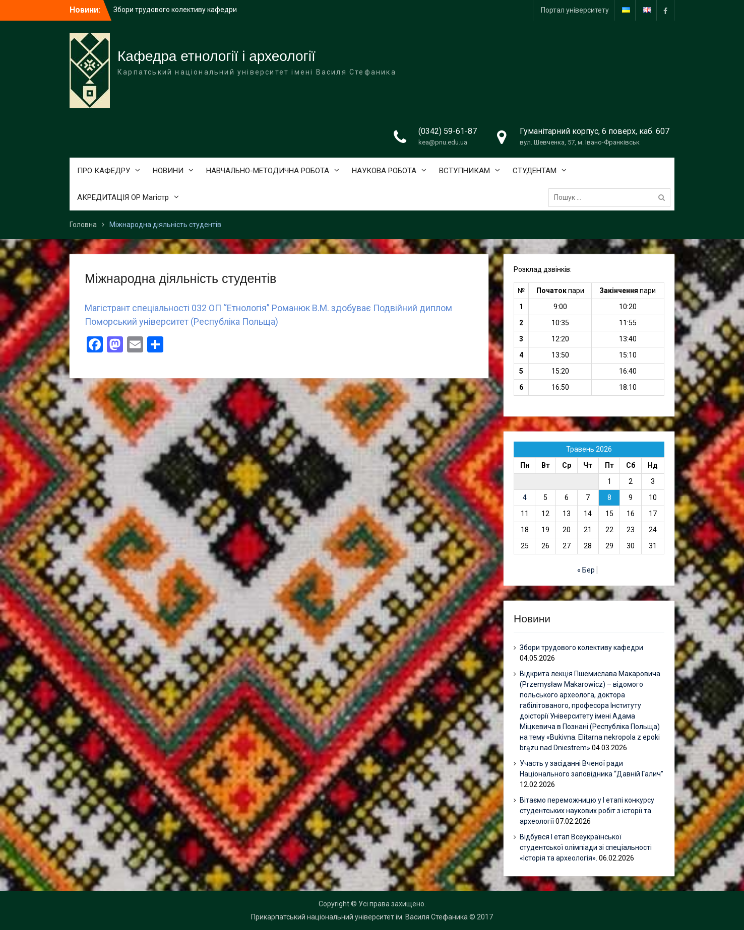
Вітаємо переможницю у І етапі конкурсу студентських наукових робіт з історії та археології (587, 810)
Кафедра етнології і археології (216, 56)
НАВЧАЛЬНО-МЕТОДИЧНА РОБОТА (267, 170)
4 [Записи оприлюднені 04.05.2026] (525, 497)
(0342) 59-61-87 (447, 131)
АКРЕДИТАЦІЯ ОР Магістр (123, 197)
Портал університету (575, 10)
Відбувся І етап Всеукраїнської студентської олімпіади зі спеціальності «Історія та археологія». (586, 847)
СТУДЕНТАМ (534, 170)
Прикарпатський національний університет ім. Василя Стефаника (359, 917)
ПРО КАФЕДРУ (103, 170)
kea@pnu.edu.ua (442, 142)
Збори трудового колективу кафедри (175, 10)
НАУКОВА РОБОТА (384, 170)
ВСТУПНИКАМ (464, 170)
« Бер (586, 570)
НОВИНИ (168, 170)
